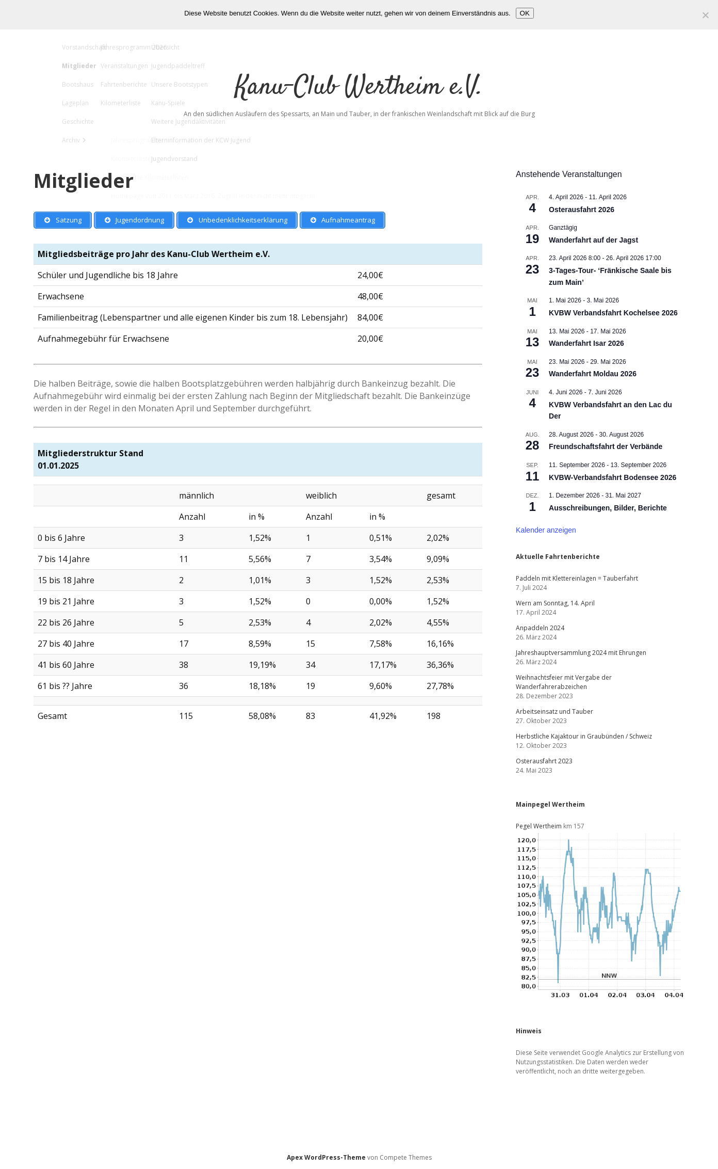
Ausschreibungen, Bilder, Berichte (608, 508)
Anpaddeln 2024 (540, 627)
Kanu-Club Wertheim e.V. (359, 87)
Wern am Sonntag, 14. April (555, 603)
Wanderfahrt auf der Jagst (593, 240)
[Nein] (705, 15)
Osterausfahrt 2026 (581, 209)
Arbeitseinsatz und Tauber (554, 711)
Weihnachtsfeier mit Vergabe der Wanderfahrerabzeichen (564, 682)
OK (525, 13)
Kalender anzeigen (546, 530)
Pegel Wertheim (539, 826)
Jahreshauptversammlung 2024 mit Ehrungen (581, 652)
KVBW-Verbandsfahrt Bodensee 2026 (612, 477)
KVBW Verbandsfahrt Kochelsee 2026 (613, 313)
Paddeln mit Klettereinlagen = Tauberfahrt (577, 578)
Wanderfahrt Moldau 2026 (593, 374)
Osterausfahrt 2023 (544, 761)
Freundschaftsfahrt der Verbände (605, 446)
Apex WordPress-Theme (326, 1157)
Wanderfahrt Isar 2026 (586, 343)
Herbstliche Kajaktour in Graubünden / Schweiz (584, 736)
